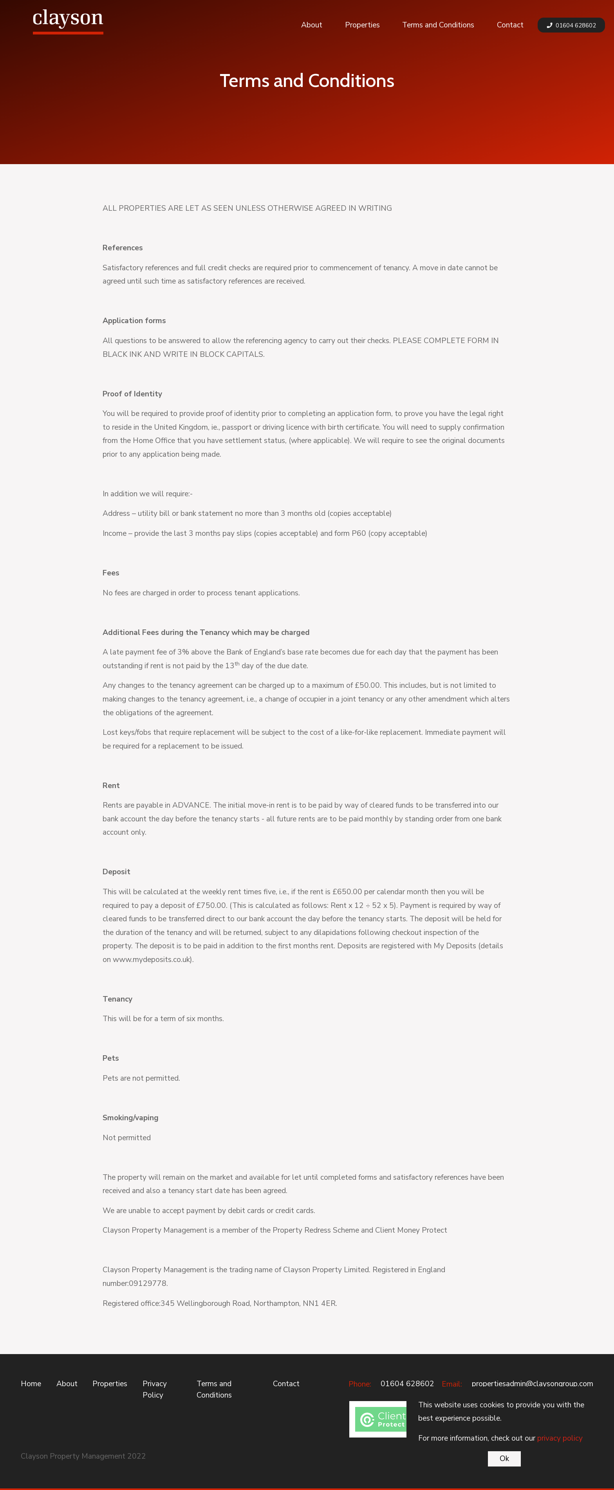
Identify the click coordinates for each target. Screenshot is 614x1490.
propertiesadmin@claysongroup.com (532, 1384)
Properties (362, 25)
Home (31, 1384)
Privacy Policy (155, 1389)
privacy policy (560, 1438)
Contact (510, 25)
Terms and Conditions (438, 25)
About (311, 25)
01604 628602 (571, 25)
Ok (504, 1459)
